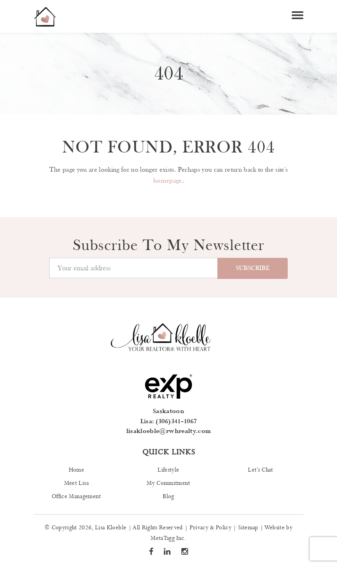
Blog (168, 496)
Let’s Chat (260, 470)
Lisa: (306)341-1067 (168, 421)
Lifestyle (168, 470)
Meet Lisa (76, 483)
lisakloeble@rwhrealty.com (168, 431)
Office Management (76, 496)
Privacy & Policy (210, 528)
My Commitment (168, 483)
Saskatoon (168, 411)
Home (76, 470)
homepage (167, 181)
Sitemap (248, 528)
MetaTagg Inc (167, 538)
